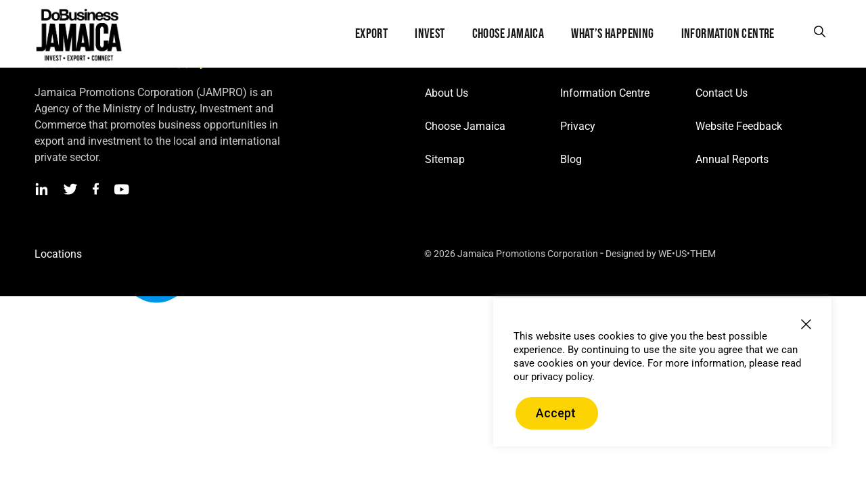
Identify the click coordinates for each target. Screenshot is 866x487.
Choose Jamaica (465, 126)
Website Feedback (739, 126)
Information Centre (605, 93)
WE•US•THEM (687, 253)
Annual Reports (732, 159)
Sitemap (445, 159)
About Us (446, 93)
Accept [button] (556, 413)
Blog (571, 159)
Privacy (577, 126)
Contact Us (722, 93)
